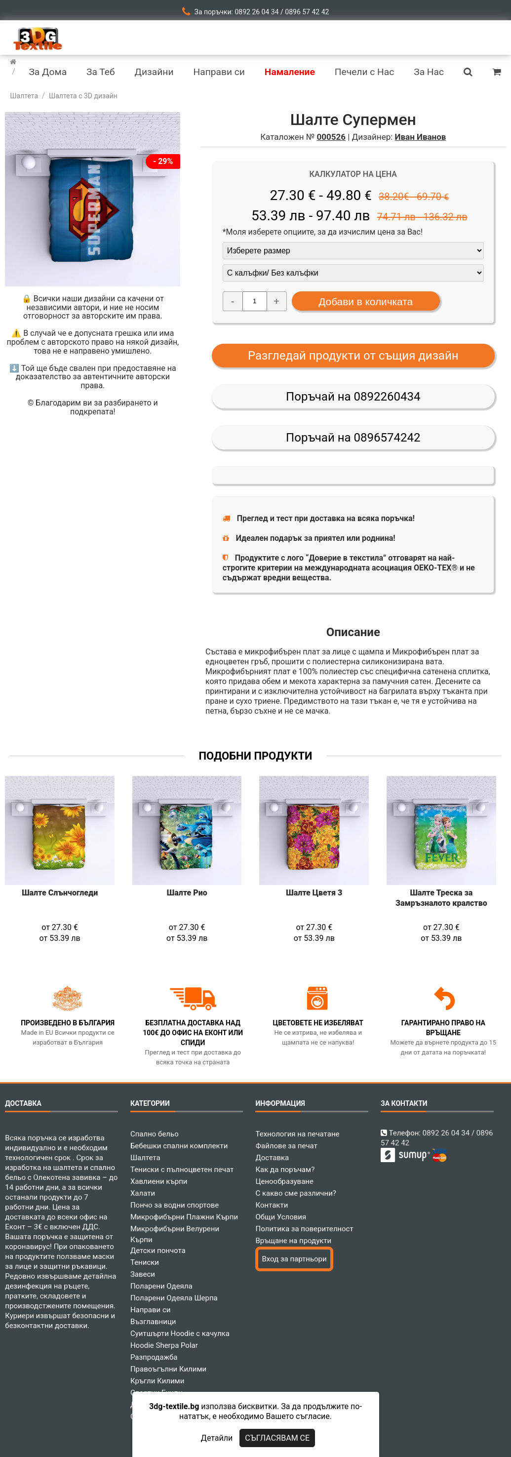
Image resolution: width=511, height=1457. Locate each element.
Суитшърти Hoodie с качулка (180, 1333)
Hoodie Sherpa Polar (164, 1345)
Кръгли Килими (157, 1380)
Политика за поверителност (304, 1228)
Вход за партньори (294, 1259)
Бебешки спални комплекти (179, 1145)
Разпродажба (153, 1357)
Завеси (142, 1274)
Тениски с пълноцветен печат (182, 1169)
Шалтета (145, 1157)
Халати (142, 1193)
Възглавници (153, 1321)
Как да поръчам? (284, 1169)
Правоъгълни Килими (168, 1369)
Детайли (217, 1438)
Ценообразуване (284, 1181)
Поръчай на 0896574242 (353, 438)
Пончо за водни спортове (174, 1205)
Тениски (144, 1262)
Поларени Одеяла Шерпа (174, 1298)
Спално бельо (154, 1134)
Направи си (150, 1309)
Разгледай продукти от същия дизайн (353, 356)
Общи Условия (280, 1217)
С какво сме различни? (295, 1193)
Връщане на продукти (293, 1240)
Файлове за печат (286, 1145)
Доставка (272, 1157)
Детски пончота (158, 1250)
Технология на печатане (297, 1134)
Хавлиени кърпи (159, 1181)
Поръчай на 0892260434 (353, 397)
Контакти (271, 1205)
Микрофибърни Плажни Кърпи (184, 1217)
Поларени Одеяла (161, 1286)
